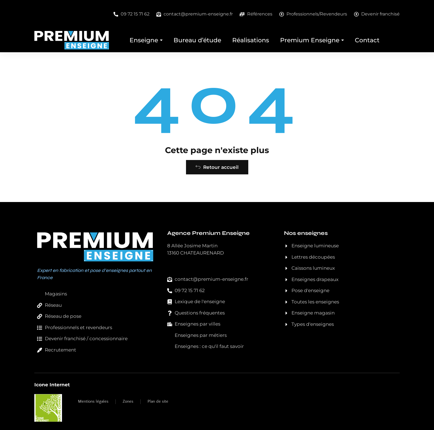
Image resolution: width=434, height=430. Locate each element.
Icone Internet (52, 384)
